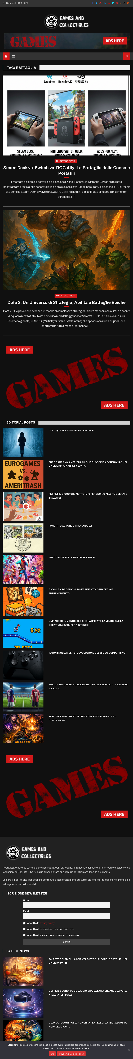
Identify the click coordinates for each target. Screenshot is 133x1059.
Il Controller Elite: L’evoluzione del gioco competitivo (87, 653)
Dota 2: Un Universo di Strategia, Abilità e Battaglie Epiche (66, 302)
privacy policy (47, 923)
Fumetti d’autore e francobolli (70, 526)
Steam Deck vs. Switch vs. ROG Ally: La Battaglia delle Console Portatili (66, 170)
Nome (26, 900)
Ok (52, 1054)
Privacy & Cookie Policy (71, 1054)
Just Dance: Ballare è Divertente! (72, 557)
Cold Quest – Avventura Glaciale (71, 430)
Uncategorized (65, 161)
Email (26, 911)
